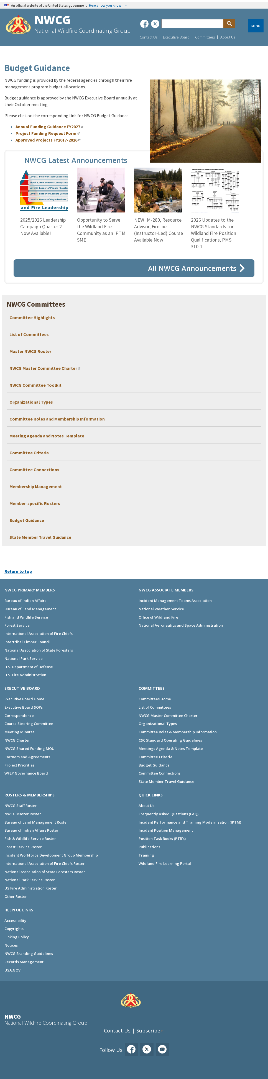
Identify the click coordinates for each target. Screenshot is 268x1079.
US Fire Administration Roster (30, 888)
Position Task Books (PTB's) (162, 838)
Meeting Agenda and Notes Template (46, 436)
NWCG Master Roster (22, 813)
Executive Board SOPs (23, 707)
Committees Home (155, 698)
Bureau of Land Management (30, 608)
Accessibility (15, 920)
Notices (11, 945)
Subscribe (148, 1030)
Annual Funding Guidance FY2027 (48, 126)
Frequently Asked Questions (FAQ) (168, 813)
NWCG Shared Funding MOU (29, 748)
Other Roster (15, 896)
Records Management (24, 961)
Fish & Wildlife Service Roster (30, 838)
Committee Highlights (32, 317)
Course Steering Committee (28, 723)
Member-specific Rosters (34, 503)
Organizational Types (31, 402)
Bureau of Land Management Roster (36, 822)
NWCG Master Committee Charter (43, 368)
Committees (205, 37)
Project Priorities (19, 765)
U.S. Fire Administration (25, 674)
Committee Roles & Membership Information (178, 731)
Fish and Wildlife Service (26, 617)
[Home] (18, 25)
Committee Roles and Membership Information (57, 419)
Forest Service (17, 625)
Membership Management (35, 486)
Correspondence (19, 715)
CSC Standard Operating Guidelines (170, 740)
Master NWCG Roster (30, 351)
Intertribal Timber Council (27, 641)
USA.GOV (12, 970)
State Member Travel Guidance (40, 537)
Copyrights (14, 928)
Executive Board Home (24, 698)
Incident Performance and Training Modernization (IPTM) (190, 822)
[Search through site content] (192, 23)
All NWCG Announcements (192, 268)
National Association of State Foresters (38, 650)
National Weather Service (161, 608)
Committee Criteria (29, 452)
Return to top (18, 571)
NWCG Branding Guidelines (28, 953)
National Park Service (23, 658)
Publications (149, 846)
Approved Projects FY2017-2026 (46, 140)
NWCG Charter (17, 740)
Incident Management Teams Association (175, 600)
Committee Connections (34, 469)
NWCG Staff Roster (20, 805)
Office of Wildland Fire (158, 617)
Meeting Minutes (19, 731)
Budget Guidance (26, 520)
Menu (255, 25)
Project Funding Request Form (46, 133)
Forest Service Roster (23, 846)
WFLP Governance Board (26, 773)
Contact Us (148, 37)
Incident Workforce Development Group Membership (51, 855)
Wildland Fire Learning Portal (165, 863)
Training (146, 855)
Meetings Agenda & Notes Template (171, 748)
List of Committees (29, 334)
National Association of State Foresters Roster (44, 871)
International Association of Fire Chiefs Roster (44, 863)
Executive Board (176, 37)
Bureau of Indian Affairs (25, 600)
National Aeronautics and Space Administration (181, 625)
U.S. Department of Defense (28, 666)
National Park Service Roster (29, 879)
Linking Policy (16, 936)
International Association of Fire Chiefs (38, 633)
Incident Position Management (166, 830)
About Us (227, 37)
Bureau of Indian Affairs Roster (31, 830)
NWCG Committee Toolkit (35, 385)
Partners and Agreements (27, 756)
